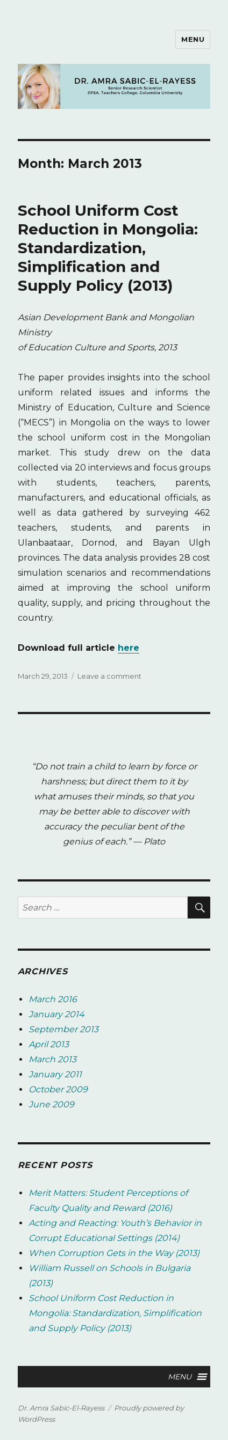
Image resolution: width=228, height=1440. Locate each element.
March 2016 (52, 999)
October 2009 (58, 1089)
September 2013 (63, 1029)
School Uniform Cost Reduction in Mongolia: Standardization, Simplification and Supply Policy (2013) (108, 248)
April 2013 (48, 1044)
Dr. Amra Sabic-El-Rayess (61, 1408)
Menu (192, 39)
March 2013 (52, 1059)
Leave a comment (109, 676)
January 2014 (56, 1014)
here (128, 648)
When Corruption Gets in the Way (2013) (114, 1253)
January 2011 (55, 1074)
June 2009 (51, 1104)
